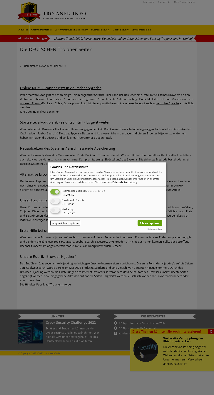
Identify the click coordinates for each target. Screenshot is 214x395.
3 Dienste (68, 213)
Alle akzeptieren (150, 223)
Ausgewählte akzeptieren (65, 223)
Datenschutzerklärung (124, 182)
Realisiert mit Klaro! (155, 229)
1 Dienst (67, 194)
